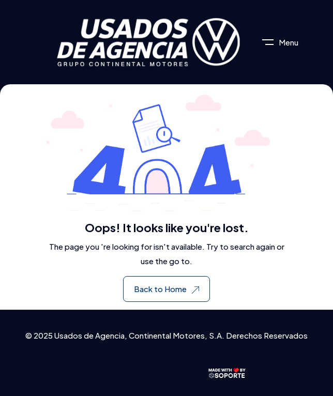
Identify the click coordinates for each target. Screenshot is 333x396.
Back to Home (166, 289)
